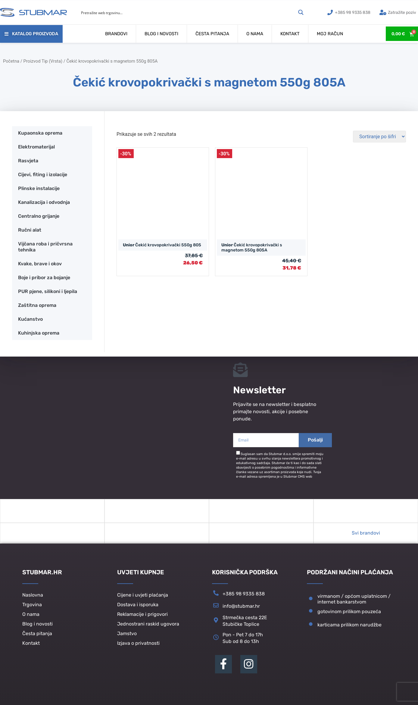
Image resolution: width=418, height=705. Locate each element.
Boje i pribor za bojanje (44, 277)
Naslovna (32, 596)
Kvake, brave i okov (40, 264)
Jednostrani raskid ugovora (148, 625)
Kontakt (290, 33)
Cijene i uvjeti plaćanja (142, 596)
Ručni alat (29, 230)
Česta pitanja (212, 33)
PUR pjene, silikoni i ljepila (47, 291)
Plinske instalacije (39, 188)
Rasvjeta (28, 161)
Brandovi (116, 33)
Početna (11, 61)
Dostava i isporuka (137, 606)
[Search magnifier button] (301, 12)
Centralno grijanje (38, 216)
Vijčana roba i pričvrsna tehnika (45, 247)
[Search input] (187, 12)
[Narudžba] (379, 136)
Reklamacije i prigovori (142, 616)
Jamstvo (127, 635)
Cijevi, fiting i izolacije (42, 174)
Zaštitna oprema (37, 305)
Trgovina (32, 606)
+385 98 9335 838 (244, 595)
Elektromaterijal (36, 147)
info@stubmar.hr (241, 608)
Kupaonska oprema (40, 133)
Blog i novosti (161, 33)
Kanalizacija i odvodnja (44, 202)
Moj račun (330, 33)
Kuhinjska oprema (38, 333)
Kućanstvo (30, 319)
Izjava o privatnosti (138, 644)
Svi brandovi (366, 535)
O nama (254, 33)
